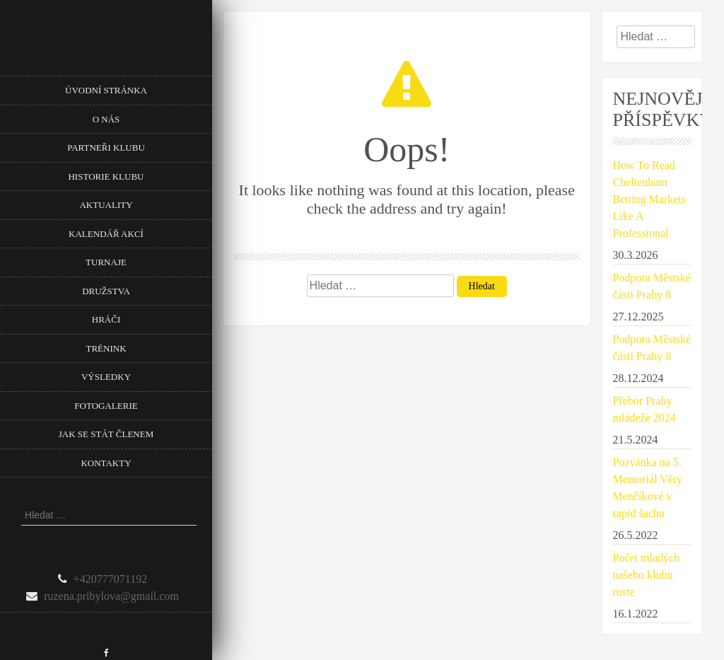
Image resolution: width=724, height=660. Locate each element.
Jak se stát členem (106, 434)
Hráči (106, 319)
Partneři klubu (106, 147)
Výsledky (106, 376)
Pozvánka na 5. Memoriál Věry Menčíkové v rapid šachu (648, 487)
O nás (106, 119)
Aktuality (105, 204)
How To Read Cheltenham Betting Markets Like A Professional (650, 199)
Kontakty (106, 463)
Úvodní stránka (106, 90)
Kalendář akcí (106, 233)
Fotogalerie (105, 405)
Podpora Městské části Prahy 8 (652, 286)
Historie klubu (106, 176)
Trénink (106, 348)
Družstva (106, 291)
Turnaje (106, 262)
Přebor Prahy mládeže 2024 (644, 409)
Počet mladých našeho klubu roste (646, 575)
